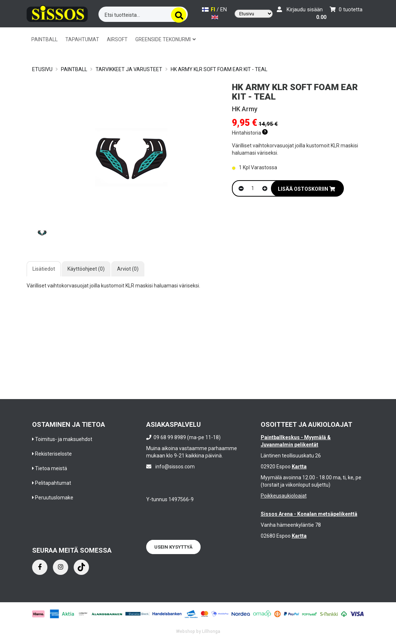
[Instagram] (60, 567)
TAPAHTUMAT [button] (82, 39)
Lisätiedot (43, 269)
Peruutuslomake (54, 497)
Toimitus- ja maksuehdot (63, 439)
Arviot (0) (128, 269)
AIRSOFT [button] (117, 39)
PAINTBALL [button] (44, 39)
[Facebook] (39, 567)
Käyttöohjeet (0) (86, 269)
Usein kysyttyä (173, 547)
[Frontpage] (57, 12)
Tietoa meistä (51, 468)
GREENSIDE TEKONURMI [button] (165, 39)
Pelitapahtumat (53, 483)
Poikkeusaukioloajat (284, 496)
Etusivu (42, 69)
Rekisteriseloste (53, 454)
